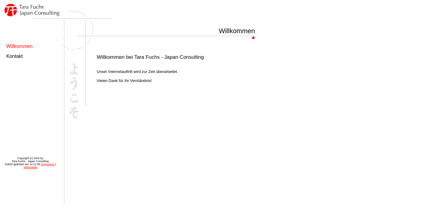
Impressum (47, 164)
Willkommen (19, 46)
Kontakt (14, 56)
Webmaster (30, 167)
